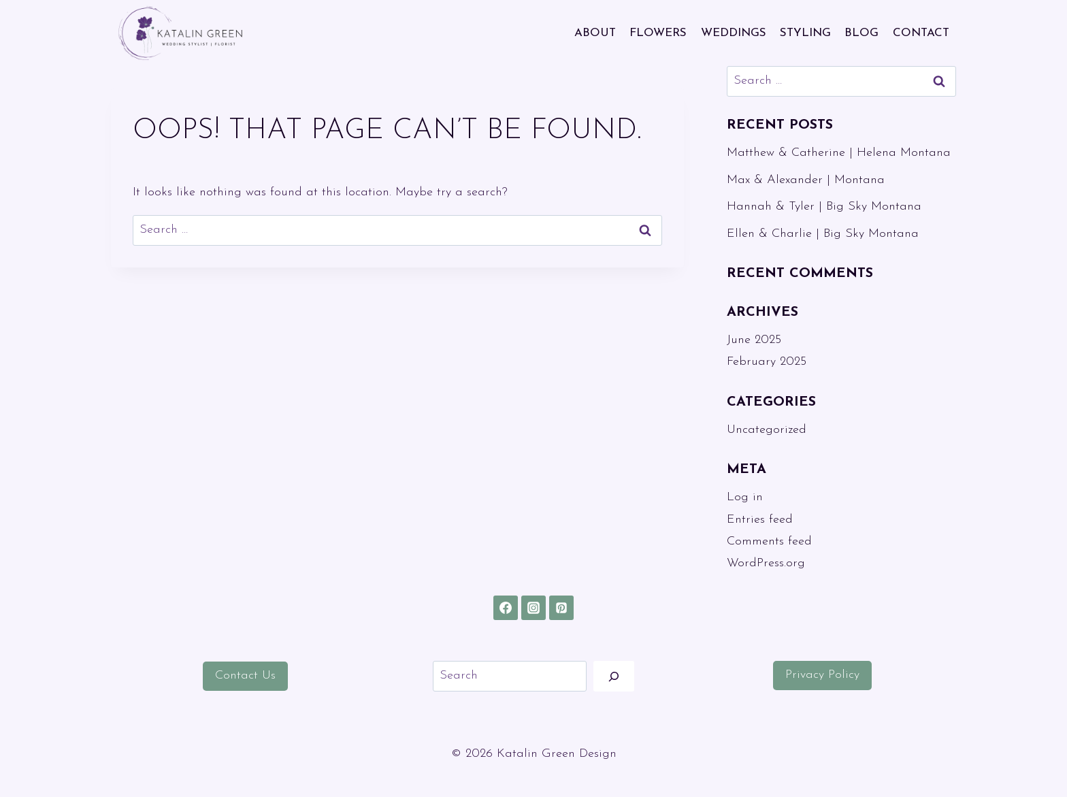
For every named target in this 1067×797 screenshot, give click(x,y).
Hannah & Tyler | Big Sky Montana (824, 206)
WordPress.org (766, 563)
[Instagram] (533, 608)
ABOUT (595, 33)
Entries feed (760, 519)
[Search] (613, 676)
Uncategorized (766, 429)
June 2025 (754, 340)
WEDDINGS (733, 33)
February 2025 (766, 361)
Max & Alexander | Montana (806, 180)
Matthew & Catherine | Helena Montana (839, 152)
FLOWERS (658, 33)
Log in (745, 497)
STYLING (805, 33)
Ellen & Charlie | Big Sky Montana (823, 233)
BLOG (861, 33)
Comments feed (769, 541)
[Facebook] (505, 608)
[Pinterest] (561, 608)
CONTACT (921, 33)
